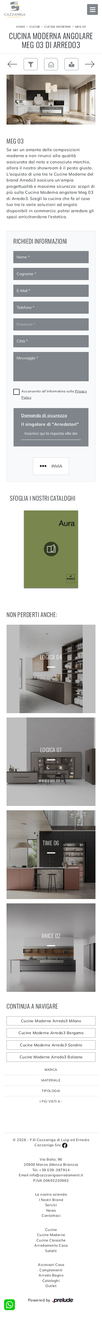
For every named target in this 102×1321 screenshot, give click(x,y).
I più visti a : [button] (51, 1101)
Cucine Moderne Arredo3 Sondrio (51, 1045)
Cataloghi (51, 1280)
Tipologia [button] (51, 1091)
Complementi (51, 1270)
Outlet (51, 1286)
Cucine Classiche (51, 1240)
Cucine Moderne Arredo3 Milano (51, 1020)
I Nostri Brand (51, 1200)
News (51, 1210)
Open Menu (92, 9)
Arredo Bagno (51, 1275)
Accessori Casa (51, 1264)
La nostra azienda (51, 1194)
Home (20, 26)
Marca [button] (51, 1070)
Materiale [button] (51, 1080)
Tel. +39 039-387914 (51, 1170)
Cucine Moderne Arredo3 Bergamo (51, 1032)
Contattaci (51, 1215)
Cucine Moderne (57, 26)
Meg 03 (80, 26)
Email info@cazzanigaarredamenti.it (51, 1175)
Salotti (51, 1251)
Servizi (51, 1205)
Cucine (34, 26)
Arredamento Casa (51, 1245)
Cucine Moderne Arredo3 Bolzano (51, 1057)
